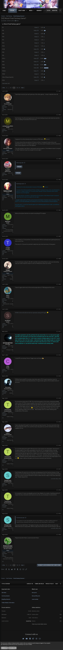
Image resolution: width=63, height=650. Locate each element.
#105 (60, 179)
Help (56, 586)
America (11, 393)
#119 (60, 513)
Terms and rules (39, 586)
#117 (60, 469)
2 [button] (36, 36)
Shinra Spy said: (20, 162)
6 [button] (36, 33)
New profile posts (36, 597)
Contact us (30, 586)
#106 (60, 210)
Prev (4, 87)
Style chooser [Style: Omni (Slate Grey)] (6, 586)
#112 (60, 355)
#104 (60, 158)
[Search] (60, 10)
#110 (60, 309)
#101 (60, 91)
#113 (60, 376)
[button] (7, 11)
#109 (60, 284)
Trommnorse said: (20, 517)
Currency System (6, 597)
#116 (60, 445)
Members (39, 10)
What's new (22, 10)
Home (4, 10)
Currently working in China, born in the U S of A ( (8, 559)
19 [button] (36, 30)
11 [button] (36, 61)
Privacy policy (50, 586)
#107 (60, 236)
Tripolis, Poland (10, 416)
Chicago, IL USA (9, 349)
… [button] (8, 87)
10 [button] (36, 77)
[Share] (57, 91)
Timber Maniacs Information (9, 603)
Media (30, 10)
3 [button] (36, 43)
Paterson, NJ (10, 109)
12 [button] (36, 49)
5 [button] (36, 27)
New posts (34, 594)
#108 (60, 258)
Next (22, 87)
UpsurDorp (28, 621)
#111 (60, 331)
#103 (60, 135)
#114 (60, 398)
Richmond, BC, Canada (8, 303)
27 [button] (36, 58)
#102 (60, 114)
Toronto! (11, 279)
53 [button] (36, 67)
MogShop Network (6, 600)
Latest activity (35, 600)
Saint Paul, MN (10, 440)
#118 (60, 490)
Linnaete (4, 20)
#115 (60, 421)
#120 (60, 534)
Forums (12, 10)
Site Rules (4, 594)
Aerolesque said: (20, 183)
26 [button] (36, 64)
